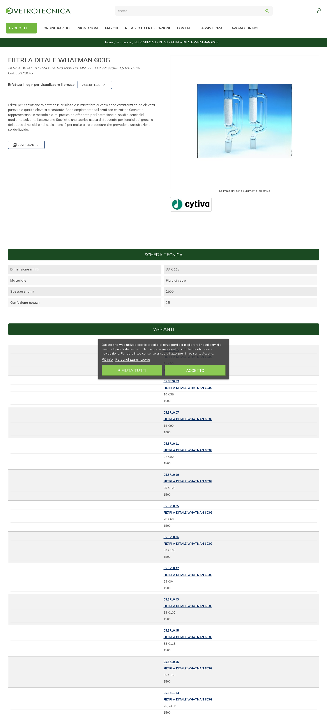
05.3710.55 (171, 662)
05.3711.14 (171, 693)
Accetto (195, 370)
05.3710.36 (171, 537)
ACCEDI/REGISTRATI (94, 84)
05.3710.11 (171, 443)
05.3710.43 (171, 599)
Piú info (107, 359)
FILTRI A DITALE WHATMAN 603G (188, 388)
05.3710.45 (171, 630)
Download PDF (26, 145)
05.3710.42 (171, 568)
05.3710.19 (171, 474)
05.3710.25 (171, 506)
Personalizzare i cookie (132, 359)
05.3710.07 (171, 412)
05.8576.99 (171, 381)
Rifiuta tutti (132, 370)
